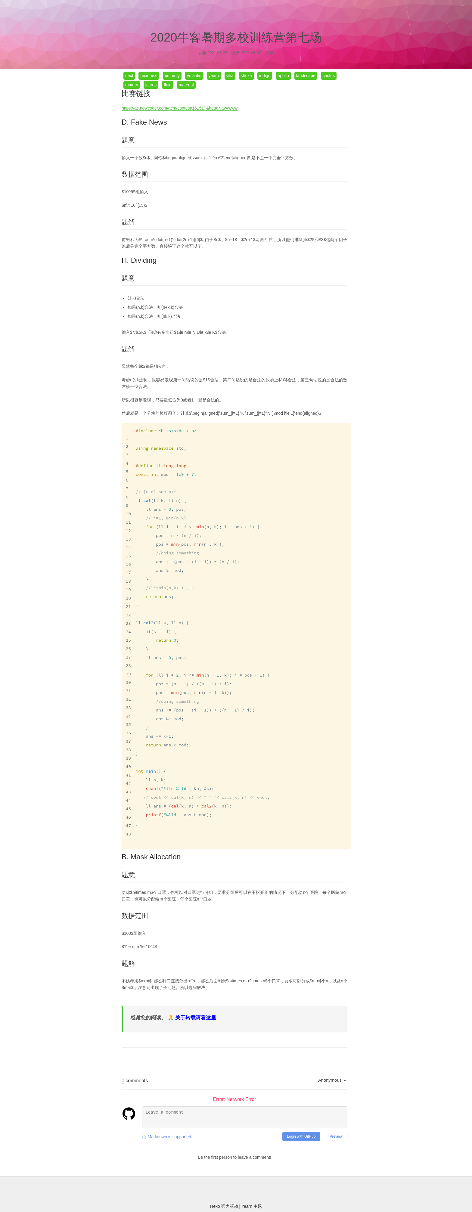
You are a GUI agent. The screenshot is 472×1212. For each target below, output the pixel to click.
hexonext (148, 75)
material (186, 84)
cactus (329, 75)
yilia (230, 75)
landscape (305, 75)
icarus (151, 84)
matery (131, 84)
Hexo (215, 1191)
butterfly (172, 75)
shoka (246, 75)
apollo (283, 75)
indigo (264, 75)
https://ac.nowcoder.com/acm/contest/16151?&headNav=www (180, 108)
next (129, 75)
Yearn (247, 1191)
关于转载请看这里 (195, 1003)
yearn (214, 75)
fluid (168, 84)
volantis (194, 75)
